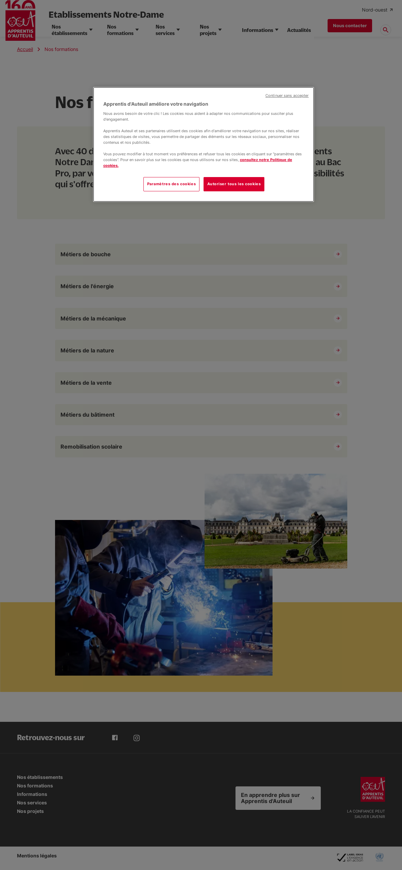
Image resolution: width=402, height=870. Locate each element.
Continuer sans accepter (287, 95)
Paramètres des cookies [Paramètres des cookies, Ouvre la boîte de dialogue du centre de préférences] (171, 183)
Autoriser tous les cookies (234, 183)
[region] (203, 144)
